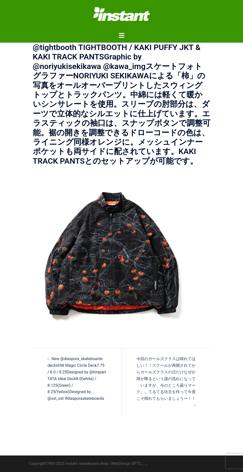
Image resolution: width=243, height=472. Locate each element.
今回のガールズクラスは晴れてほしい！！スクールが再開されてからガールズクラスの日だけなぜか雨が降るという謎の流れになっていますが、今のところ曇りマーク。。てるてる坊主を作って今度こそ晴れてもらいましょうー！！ (166, 378)
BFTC (136, 463)
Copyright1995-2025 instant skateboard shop (68, 463)
